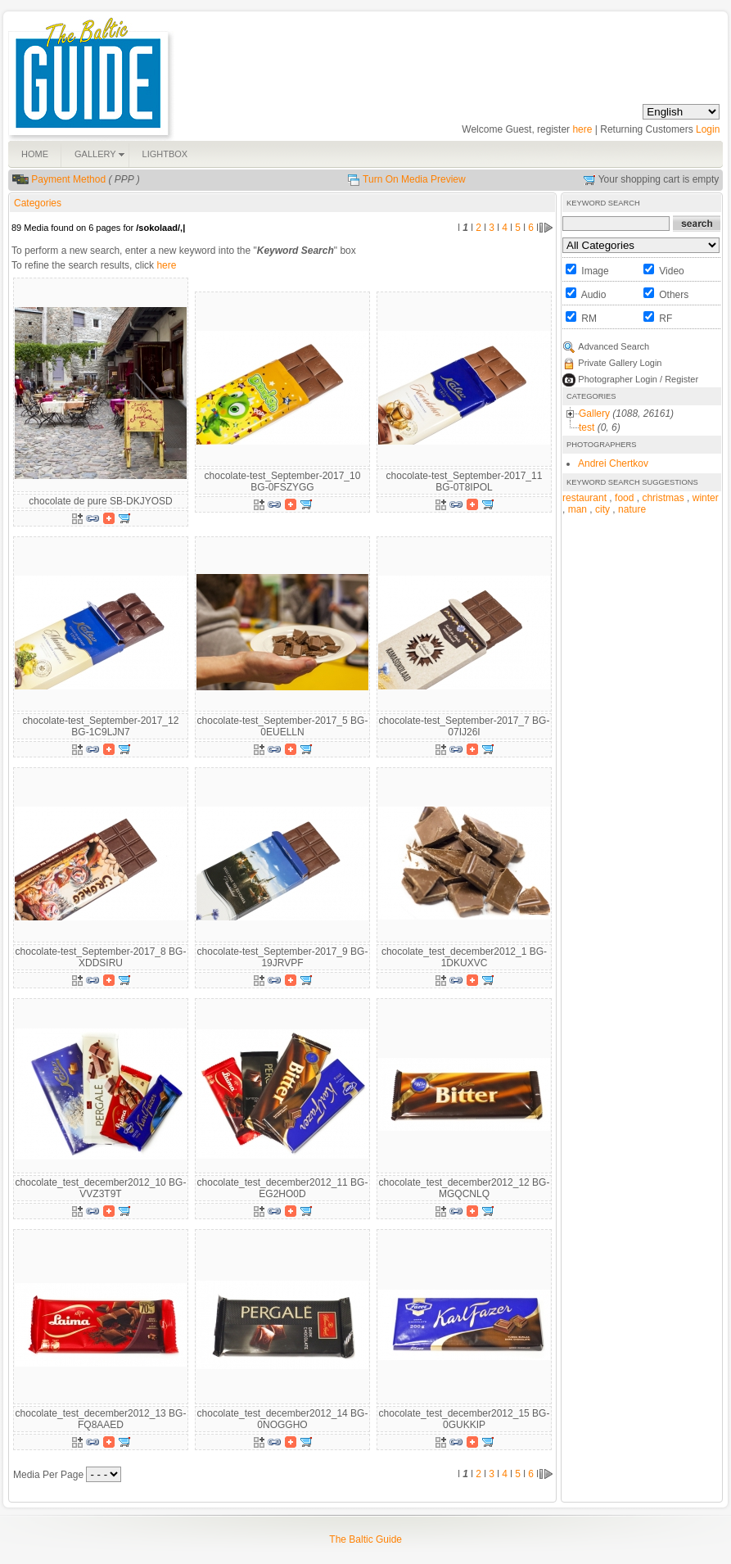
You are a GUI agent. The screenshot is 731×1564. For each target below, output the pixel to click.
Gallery (594, 413)
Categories (37, 203)
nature (632, 509)
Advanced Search (613, 346)
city (602, 509)
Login (708, 129)
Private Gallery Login (619, 363)
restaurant (584, 498)
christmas (663, 498)
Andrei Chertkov (613, 463)
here (582, 129)
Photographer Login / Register (638, 379)
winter (706, 498)
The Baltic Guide (365, 1539)
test (586, 427)
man (577, 509)
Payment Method (68, 179)
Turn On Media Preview (414, 179)
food (624, 498)
